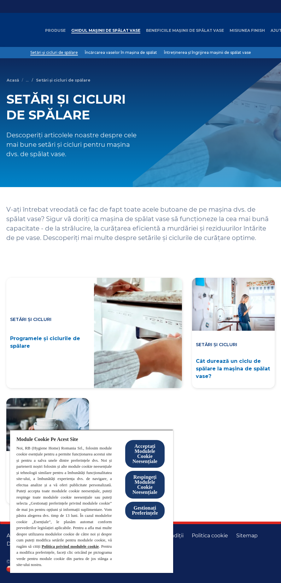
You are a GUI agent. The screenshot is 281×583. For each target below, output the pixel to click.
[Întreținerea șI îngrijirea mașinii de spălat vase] (207, 52)
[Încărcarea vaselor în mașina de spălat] (121, 52)
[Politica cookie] (209, 536)
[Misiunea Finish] (247, 30)
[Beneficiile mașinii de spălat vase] (185, 30)
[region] (91, 501)
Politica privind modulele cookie (70, 546)
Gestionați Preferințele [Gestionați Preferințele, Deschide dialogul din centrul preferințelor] (145, 510)
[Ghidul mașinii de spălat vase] (106, 30)
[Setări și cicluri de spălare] (54, 52)
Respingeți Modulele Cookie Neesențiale (144, 484)
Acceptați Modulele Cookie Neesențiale (144, 453)
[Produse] (55, 30)
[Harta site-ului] (247, 536)
